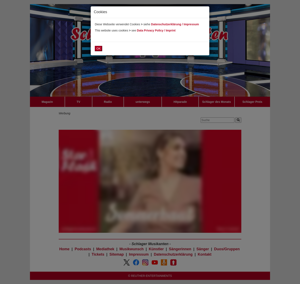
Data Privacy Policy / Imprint (156, 30)
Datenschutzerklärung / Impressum (175, 24)
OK (98, 48)
